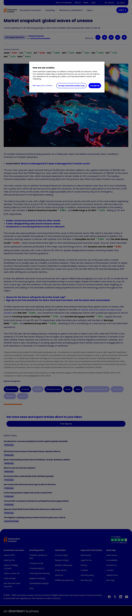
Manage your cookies (42, 85)
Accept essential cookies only (71, 85)
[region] (67, 77)
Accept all (94, 85)
